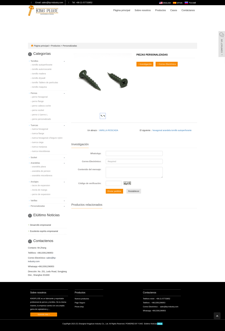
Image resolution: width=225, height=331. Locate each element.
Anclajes (35, 182)
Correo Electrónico (166, 64)
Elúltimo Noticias (150, 324)
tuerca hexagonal (40, 129)
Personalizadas (69, 46)
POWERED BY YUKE (134, 324)
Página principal (121, 10)
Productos (160, 10)
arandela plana (39, 166)
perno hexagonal (40, 97)
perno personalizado (41, 119)
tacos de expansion (41, 185)
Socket (34, 157)
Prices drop (79, 307)
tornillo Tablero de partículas (45, 82)
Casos (173, 10)
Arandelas (35, 163)
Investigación (145, 64)
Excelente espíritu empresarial (44, 231)
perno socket (38, 110)
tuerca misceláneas (41, 151)
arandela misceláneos (42, 175)
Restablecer (133, 191)
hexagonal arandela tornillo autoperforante (171, 130)
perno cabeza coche (41, 106)
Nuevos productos (82, 299)
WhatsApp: (95, 153)
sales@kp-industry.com (168, 307)
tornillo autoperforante (42, 65)
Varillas (34, 200)
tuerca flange (38, 133)
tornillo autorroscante (42, 69)
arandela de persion (41, 171)
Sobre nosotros (143, 10)
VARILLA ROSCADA (108, 130)
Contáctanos (188, 10)
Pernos (34, 93)
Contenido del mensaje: (89, 169)
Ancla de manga (39, 190)
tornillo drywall (38, 78)
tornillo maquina (39, 87)
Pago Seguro (80, 303)
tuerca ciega (37, 142)
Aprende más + (44, 314)
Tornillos (34, 61)
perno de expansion (41, 194)
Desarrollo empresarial (40, 225)
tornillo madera (39, 73)
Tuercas (34, 125)
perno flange (38, 101)
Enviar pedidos (114, 191)
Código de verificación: (89, 183)
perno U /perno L (40, 114)
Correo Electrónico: (91, 161)
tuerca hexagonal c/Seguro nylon (47, 138)
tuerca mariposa (39, 147)
